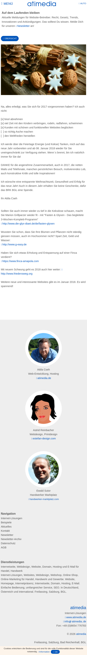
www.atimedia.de (76, 617)
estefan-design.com (44, 438)
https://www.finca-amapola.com (20, 261)
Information (44, 652)
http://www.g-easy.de (14, 244)
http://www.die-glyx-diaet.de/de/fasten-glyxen (28, 223)
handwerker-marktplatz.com (44, 499)
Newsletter (23, 25)
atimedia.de (44, 378)
